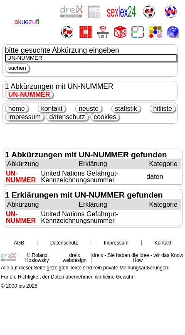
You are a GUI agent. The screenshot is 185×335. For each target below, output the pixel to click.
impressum (24, 116)
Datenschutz (64, 242)
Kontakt (162, 242)
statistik (126, 108)
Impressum (116, 242)
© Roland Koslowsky (37, 258)
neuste (89, 108)
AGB (19, 242)
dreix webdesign (74, 258)
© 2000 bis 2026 (19, 286)
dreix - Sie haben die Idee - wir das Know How (137, 258)
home (16, 108)
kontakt (52, 108)
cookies (105, 116)
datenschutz (67, 116)
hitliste (162, 108)
